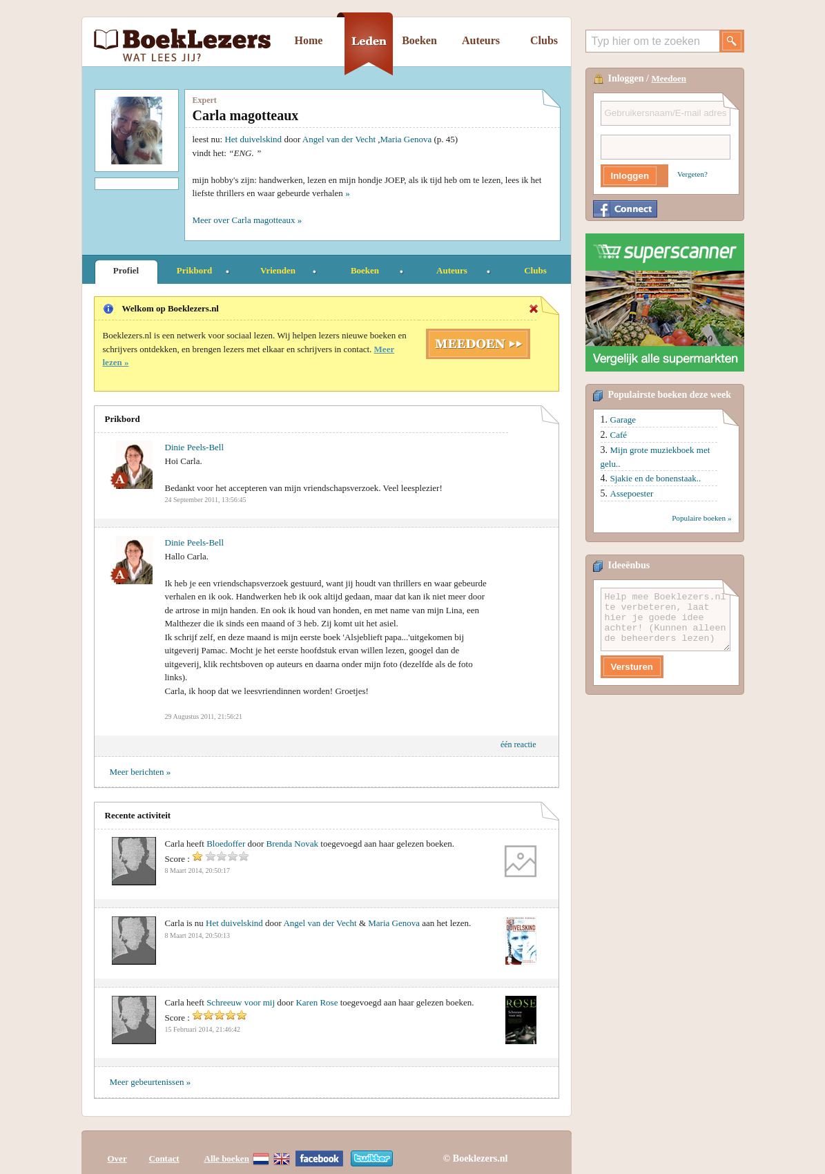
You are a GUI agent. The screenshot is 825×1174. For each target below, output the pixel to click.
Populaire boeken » (701, 518)
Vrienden (277, 270)
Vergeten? (692, 174)
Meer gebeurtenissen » (150, 1082)
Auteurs (481, 40)
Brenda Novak (292, 843)
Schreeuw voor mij (240, 1002)
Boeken (419, 40)
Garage (623, 419)
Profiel (126, 270)
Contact (164, 1148)
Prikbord (194, 270)
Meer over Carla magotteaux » (247, 220)
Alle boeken (226, 1148)
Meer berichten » (140, 772)
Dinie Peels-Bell (194, 447)
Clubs (544, 40)
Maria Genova (406, 139)
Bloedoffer (225, 843)
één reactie (518, 744)
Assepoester (632, 493)
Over (117, 1148)
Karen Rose (316, 1002)
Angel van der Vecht (339, 139)
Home (309, 40)
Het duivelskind (253, 139)
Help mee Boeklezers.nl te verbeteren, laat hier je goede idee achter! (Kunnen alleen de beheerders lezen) (665, 619)
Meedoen (669, 78)
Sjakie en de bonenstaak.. (655, 478)
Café (619, 435)
